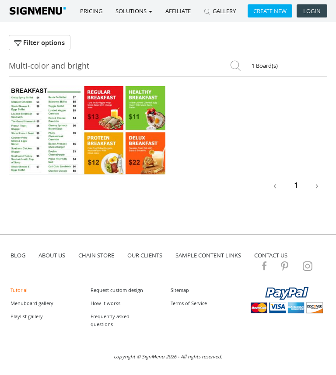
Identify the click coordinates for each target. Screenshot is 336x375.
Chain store (96, 255)
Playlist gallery (26, 316)
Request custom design (117, 290)
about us (51, 255)
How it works (105, 303)
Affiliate (178, 11)
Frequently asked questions (110, 320)
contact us (270, 255)
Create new (270, 11)
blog (17, 255)
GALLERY (220, 11)
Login (312, 11)
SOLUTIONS (134, 11)
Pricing (91, 11)
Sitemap (180, 290)
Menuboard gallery (31, 303)
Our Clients (144, 255)
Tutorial (19, 290)
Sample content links (208, 255)
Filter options (39, 42)
